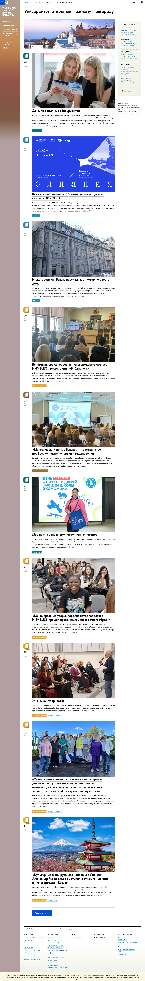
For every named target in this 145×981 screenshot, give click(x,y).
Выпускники (51, 963)
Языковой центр (52, 960)
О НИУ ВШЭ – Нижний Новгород (34, 938)
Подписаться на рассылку (8, 34)
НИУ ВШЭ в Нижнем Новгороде (33, 929)
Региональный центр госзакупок (57, 957)
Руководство (28, 940)
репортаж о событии (54, 715)
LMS (95, 943)
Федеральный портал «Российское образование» (126, 946)
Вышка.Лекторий (8, 25)
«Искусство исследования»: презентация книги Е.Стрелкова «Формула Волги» (128, 80)
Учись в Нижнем (122, 957)
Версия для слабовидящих (32, 950)
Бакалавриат (51, 938)
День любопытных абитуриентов (56, 110)
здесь (110, 975)
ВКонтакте (6, 44)
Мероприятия (129, 24)
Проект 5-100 (122, 954)
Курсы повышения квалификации (57, 950)
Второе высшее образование (56, 943)
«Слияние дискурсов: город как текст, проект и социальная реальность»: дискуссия (129, 57)
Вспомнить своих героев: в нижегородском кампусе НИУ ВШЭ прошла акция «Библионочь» (69, 366)
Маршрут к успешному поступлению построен (65, 534)
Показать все (127, 91)
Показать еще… (42, 913)
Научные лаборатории (77, 938)
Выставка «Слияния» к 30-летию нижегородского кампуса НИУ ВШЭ (68, 196)
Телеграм (5, 47)
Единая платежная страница (32, 959)
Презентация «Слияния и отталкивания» (129, 68)
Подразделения (28, 947)
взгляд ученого (52, 900)
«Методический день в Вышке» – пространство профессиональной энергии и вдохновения (66, 451)
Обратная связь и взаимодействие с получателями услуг (57, 967)
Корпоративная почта (100, 940)
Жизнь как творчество (48, 700)
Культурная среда (9, 29)
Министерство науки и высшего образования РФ (127, 939)
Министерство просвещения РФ (127, 942)
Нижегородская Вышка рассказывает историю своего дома (70, 281)
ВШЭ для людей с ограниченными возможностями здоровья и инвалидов (34, 955)
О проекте (6, 21)
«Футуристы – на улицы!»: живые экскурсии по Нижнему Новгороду (128, 32)
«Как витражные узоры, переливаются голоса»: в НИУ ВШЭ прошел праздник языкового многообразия (71, 617)
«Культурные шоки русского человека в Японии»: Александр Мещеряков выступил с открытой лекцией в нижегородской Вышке (71, 878)
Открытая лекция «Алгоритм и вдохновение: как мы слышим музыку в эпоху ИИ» (129, 44)
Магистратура (52, 940)
